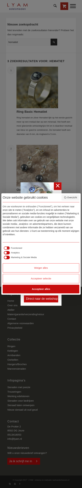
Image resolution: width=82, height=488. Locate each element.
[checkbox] (12, 248)
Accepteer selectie (41, 278)
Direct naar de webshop (42, 299)
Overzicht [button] (70, 197)
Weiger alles (41, 267)
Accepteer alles (41, 289)
